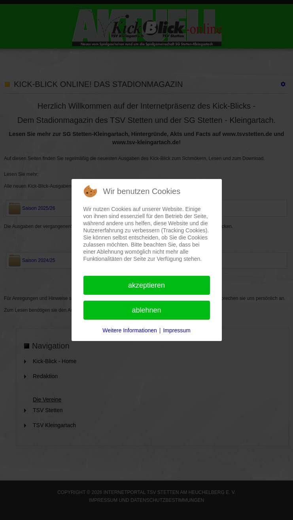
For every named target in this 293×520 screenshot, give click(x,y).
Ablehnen (146, 310)
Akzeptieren (146, 285)
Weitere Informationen (129, 330)
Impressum (176, 330)
